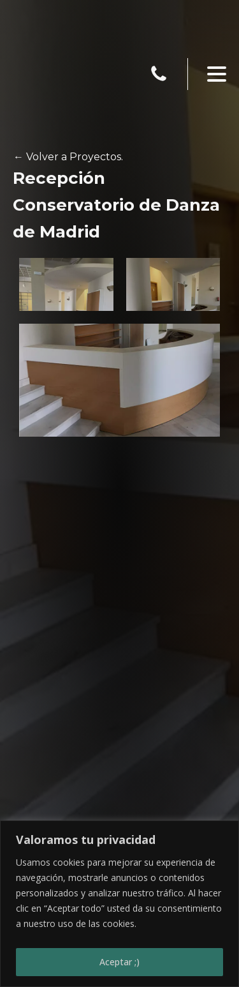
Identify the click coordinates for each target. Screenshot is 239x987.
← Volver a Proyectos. (68, 157)
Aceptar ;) (119, 962)
